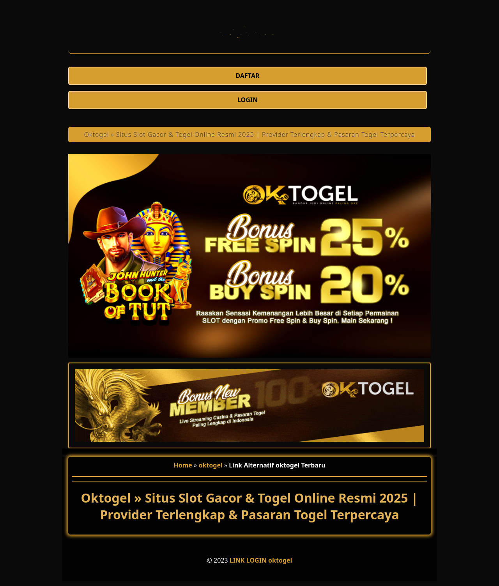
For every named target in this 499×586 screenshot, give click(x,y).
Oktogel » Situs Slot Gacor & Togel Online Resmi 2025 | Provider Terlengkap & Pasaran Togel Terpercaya (249, 134)
